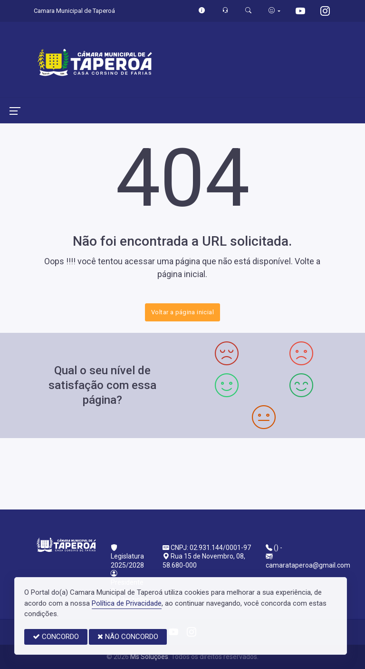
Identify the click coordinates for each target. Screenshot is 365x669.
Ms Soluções (149, 656)
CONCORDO (56, 636)
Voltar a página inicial (182, 312)
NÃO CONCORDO (127, 636)
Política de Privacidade (127, 603)
